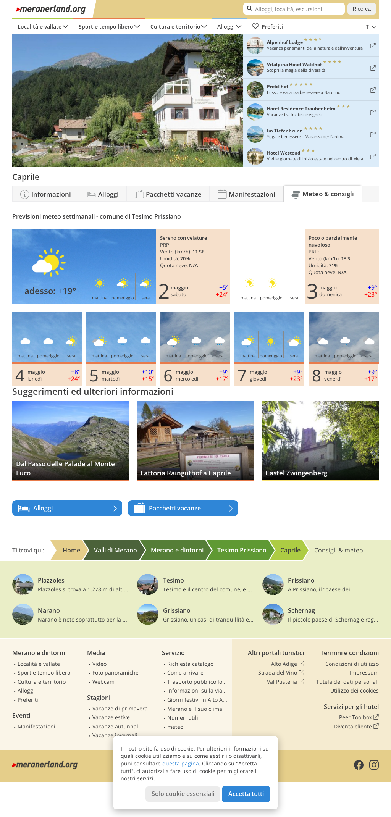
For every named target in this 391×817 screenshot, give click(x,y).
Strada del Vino (281, 673)
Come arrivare (185, 672)
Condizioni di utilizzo (352, 663)
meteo (175, 726)
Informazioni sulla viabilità (198, 690)
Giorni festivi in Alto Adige (198, 699)
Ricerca (362, 9)
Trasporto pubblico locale (198, 681)
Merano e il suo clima (194, 708)
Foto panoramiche (115, 672)
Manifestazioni (36, 726)
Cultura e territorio (175, 26)
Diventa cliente (356, 726)
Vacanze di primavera (120, 708)
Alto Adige (287, 664)
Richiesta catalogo (190, 663)
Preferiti (267, 26)
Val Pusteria (285, 682)
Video (99, 663)
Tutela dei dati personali (347, 681)
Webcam (103, 681)
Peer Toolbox (359, 717)
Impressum (364, 672)
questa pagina (180, 763)
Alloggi (226, 26)
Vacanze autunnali (116, 726)
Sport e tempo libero (106, 26)
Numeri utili (182, 717)
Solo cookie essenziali (183, 794)
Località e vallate (39, 26)
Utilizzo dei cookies (354, 690)
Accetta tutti (246, 794)
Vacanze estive (111, 717)
